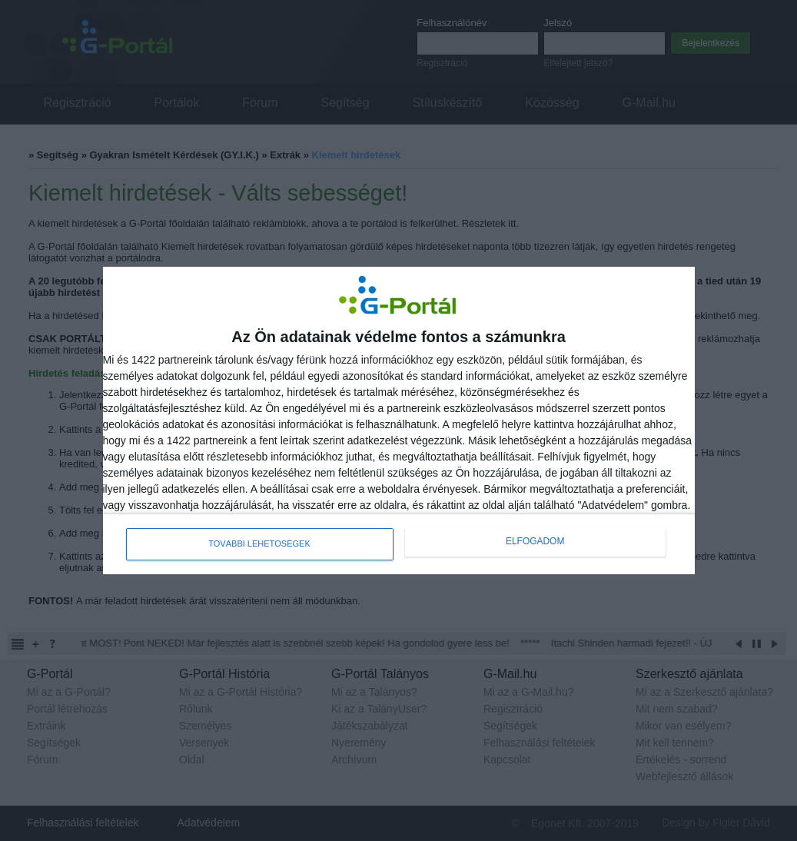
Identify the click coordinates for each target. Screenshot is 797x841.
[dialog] (399, 420)
